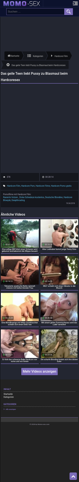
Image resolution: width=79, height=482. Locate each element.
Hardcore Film (13, 186)
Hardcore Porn (28, 186)
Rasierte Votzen (11, 197)
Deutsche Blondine (54, 197)
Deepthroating (18, 200)
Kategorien (9, 397)
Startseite (8, 394)
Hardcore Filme (43, 186)
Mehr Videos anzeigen (39, 371)
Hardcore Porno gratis (61, 186)
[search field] (35, 11)
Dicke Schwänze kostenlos (31, 197)
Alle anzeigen (11, 409)
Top (73, 476)
